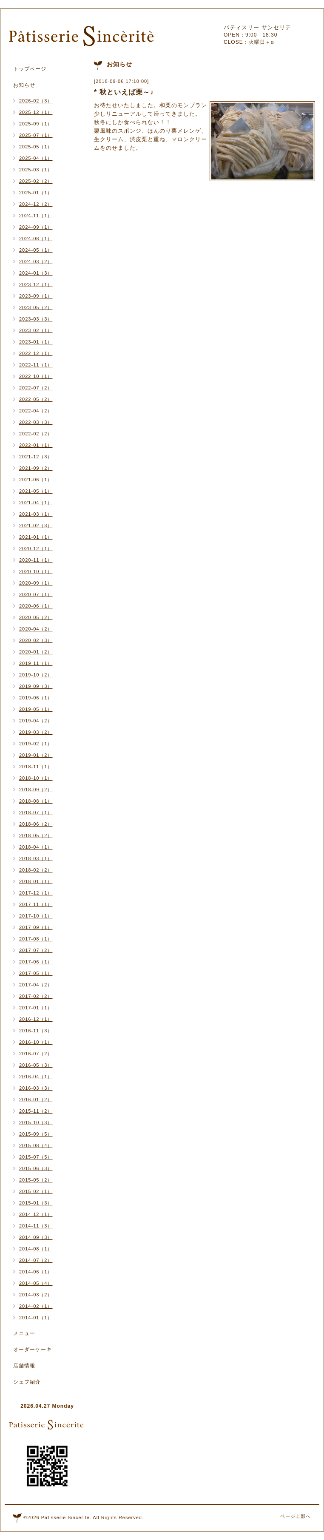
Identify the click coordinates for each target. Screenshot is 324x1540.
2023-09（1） (36, 295)
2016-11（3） (36, 1030)
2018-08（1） (36, 801)
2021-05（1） (36, 491)
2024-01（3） (36, 273)
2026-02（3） (36, 100)
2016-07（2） (36, 1053)
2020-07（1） (36, 594)
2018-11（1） (36, 766)
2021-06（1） (36, 479)
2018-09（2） (36, 789)
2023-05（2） (36, 307)
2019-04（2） (36, 720)
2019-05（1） (36, 709)
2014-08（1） (36, 1248)
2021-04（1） (36, 502)
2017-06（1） (36, 961)
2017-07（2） (36, 950)
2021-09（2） (36, 468)
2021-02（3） (36, 525)
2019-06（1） (36, 697)
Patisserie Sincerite (65, 1517)
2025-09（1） (36, 123)
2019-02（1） (36, 743)
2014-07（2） (36, 1260)
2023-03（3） (36, 318)
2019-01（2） (36, 755)
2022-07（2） (36, 387)
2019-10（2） (36, 674)
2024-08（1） (36, 238)
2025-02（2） (36, 181)
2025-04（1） (36, 158)
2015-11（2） (36, 1111)
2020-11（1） (36, 560)
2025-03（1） (36, 169)
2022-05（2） (36, 399)
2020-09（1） (36, 582)
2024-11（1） (36, 215)
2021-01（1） (36, 537)
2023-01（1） (36, 341)
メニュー (24, 1333)
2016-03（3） (36, 1088)
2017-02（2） (36, 996)
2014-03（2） (36, 1294)
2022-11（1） (36, 364)
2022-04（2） (36, 410)
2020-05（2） (36, 617)
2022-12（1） (36, 353)
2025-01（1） (36, 192)
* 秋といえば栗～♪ (124, 92)
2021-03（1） (36, 514)
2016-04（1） (36, 1076)
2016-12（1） (36, 1019)
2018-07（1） (36, 812)
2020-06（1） (36, 605)
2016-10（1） (36, 1042)
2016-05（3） (36, 1065)
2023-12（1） (36, 284)
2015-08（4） (36, 1145)
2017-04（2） (36, 984)
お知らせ (24, 85)
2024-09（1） (36, 227)
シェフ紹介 (27, 1382)
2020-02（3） (36, 640)
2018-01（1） (36, 881)
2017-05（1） (36, 973)
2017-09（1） (36, 927)
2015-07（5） (36, 1156)
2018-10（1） (36, 778)
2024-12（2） (36, 204)
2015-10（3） (36, 1122)
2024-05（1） (36, 250)
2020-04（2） (36, 628)
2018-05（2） (36, 835)
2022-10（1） (36, 376)
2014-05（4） (36, 1283)
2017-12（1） (36, 892)
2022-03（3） (36, 422)
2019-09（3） (36, 686)
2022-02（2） (36, 433)
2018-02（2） (36, 869)
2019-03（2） (36, 732)
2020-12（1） (36, 548)
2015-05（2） (36, 1179)
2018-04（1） (36, 847)
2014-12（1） (36, 1214)
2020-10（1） (36, 571)
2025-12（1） (36, 112)
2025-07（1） (36, 135)
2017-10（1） (36, 915)
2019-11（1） (36, 663)
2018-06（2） (36, 824)
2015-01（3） (36, 1202)
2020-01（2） (36, 651)
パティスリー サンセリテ (257, 27)
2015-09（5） (36, 1134)
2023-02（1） (36, 330)
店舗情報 (24, 1366)
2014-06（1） (36, 1271)
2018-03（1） (36, 858)
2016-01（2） (36, 1099)
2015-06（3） (36, 1168)
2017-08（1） (36, 938)
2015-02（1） (36, 1191)
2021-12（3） (36, 456)
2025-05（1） (36, 146)
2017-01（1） (36, 1007)
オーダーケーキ (32, 1349)
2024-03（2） (36, 261)
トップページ (29, 69)
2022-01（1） (36, 445)
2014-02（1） (36, 1306)
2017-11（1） (36, 904)
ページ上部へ (295, 1516)
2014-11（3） (36, 1225)
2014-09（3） (36, 1237)
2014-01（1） (36, 1317)
